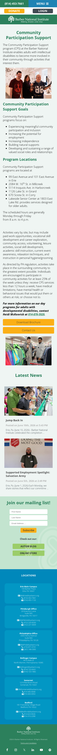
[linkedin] (33, 750)
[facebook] (7, 750)
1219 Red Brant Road (28, 682)
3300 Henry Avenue (28, 635)
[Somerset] (28, 680)
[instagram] (16, 750)
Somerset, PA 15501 (28, 685)
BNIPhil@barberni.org (30, 644)
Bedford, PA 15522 (28, 707)
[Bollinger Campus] (28, 658)
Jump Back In (28, 401)
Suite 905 (28, 613)
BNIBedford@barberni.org (30, 711)
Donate (14, 11)
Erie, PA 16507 (28, 591)
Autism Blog (28, 546)
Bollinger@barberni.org (30, 667)
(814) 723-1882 (30, 671)
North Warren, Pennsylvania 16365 (28, 662)
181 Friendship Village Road (28, 704)
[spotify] (50, 750)
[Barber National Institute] (28, 19)
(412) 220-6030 (30, 622)
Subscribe (28, 530)
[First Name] (28, 511)
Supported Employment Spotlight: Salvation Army (28, 453)
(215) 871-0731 (30, 647)
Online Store (28, 553)
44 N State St (28, 660)
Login (42, 11)
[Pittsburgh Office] (29, 608)
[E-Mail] (28, 523)
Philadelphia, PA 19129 (28, 640)
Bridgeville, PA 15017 (28, 615)
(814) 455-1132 (30, 600)
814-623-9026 (29, 714)
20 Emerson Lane (28, 611)
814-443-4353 (29, 694)
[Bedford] (28, 702)
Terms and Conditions (28, 743)
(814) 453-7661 (14, 4)
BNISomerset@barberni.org (30, 689)
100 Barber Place (28, 588)
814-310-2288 (29, 716)
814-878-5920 (36, 314)
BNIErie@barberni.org (30, 595)
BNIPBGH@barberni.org (30, 620)
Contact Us (28, 330)
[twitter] (24, 750)
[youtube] (41, 750)
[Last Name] (28, 517)
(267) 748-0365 (30, 649)
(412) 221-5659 (30, 624)
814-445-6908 (29, 691)
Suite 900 (28, 638)
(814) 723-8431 (30, 669)
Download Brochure (28, 322)
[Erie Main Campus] (28, 586)
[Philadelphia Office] (28, 633)
